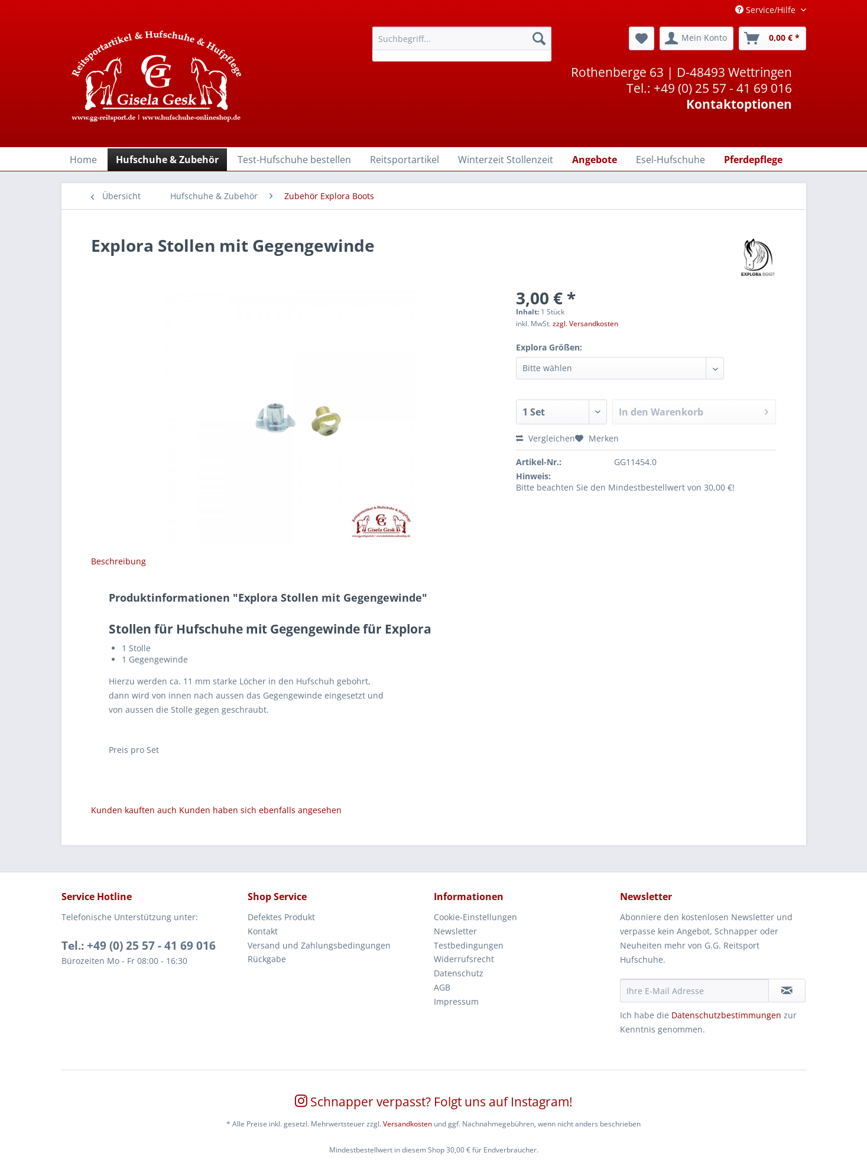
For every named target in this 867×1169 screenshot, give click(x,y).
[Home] (83, 159)
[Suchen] (539, 38)
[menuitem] (461, 44)
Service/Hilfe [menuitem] (766, 9)
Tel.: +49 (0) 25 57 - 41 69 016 (138, 945)
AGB (442, 987)
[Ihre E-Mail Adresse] (694, 990)
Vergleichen (545, 438)
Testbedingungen (469, 945)
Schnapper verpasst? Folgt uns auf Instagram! (434, 1101)
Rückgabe (267, 959)
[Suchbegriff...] (461, 38)
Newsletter (455, 931)
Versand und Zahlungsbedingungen (319, 945)
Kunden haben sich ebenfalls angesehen (260, 810)
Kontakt (263, 931)
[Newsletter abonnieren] (787, 990)
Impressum (456, 1001)
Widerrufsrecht (464, 959)
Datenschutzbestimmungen (726, 1015)
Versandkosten (407, 1124)
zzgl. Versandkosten (585, 324)
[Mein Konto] (696, 38)
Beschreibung (118, 561)
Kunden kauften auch (134, 810)
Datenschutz (458, 973)
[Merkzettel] (641, 38)
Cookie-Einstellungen (475, 917)
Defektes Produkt (281, 917)
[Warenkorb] (772, 38)
